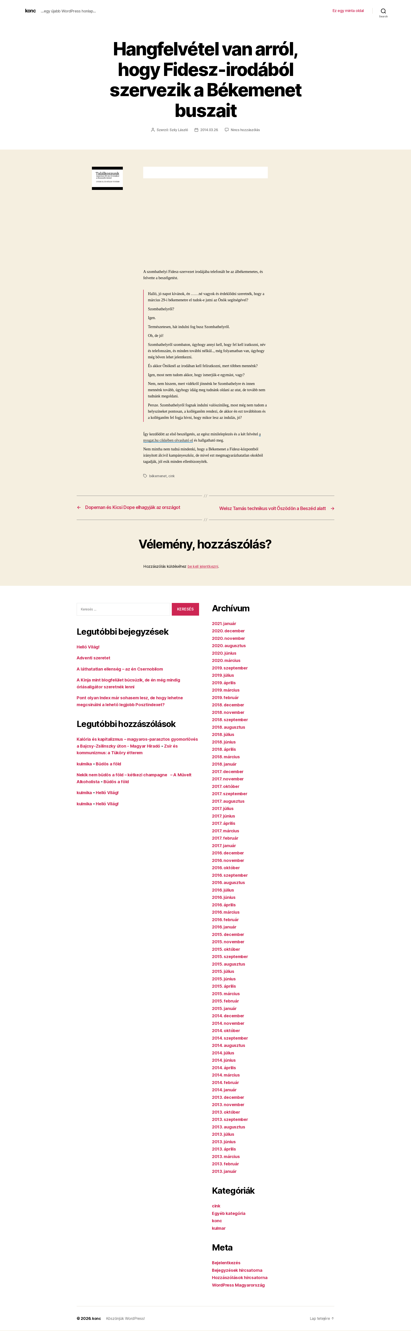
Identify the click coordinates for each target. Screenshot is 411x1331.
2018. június (225, 747)
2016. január (225, 932)
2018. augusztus (230, 733)
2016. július (224, 895)
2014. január (225, 1095)
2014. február (226, 1088)
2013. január (225, 1177)
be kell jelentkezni (202, 572)
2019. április (225, 688)
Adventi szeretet (95, 663)
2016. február (226, 925)
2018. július (224, 740)
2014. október (227, 1036)
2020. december (229, 636)
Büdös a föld (110, 769)
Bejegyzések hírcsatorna (239, 1276)
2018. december (229, 710)
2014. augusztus (230, 1051)
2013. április (225, 1154)
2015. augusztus (229, 969)
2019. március (227, 695)
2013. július (224, 1140)
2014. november (229, 1029)
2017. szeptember (231, 799)
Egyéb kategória (229, 1219)
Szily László (178, 130)
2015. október (227, 955)
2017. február (226, 843)
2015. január (225, 1014)
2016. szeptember (231, 881)
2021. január (225, 629)
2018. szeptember (231, 725)
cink (172, 476)
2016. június (225, 903)
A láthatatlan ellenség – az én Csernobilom (122, 674)
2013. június (225, 1147)
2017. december (229, 777)
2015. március (227, 999)
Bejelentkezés (227, 1268)
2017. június (224, 821)
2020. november (229, 644)
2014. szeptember (231, 1043)
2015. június (225, 984)
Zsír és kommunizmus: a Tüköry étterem (120, 758)
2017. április (224, 829)
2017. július (224, 814)
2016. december (229, 858)
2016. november (229, 866)
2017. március (226, 836)
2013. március (227, 1162)
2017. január (225, 851)
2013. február (226, 1169)
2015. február (226, 1006)
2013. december (229, 1103)
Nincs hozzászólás (245, 130)
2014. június (225, 1066)
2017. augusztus (229, 807)
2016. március (227, 918)
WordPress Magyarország (240, 1290)
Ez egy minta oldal (348, 10)
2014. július (224, 1058)
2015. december (229, 940)
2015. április (225, 992)
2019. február (226, 703)
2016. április (225, 910)
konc (30, 10)
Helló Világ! (89, 652)
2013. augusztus (229, 1132)
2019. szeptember (231, 673)
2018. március (227, 762)
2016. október (227, 873)
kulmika (85, 769)
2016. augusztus (229, 888)
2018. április (225, 755)
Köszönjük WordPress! (125, 1324)
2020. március (227, 666)
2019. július (224, 681)
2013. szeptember (231, 1125)
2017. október (226, 792)
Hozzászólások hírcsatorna (240, 1283)
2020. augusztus (230, 651)
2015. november (229, 947)
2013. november (229, 1110)
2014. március (227, 1080)
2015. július (224, 977)
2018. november (229, 718)
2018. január (225, 769)
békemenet (158, 476)
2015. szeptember (231, 962)
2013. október (227, 1118)
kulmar (219, 1234)
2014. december (229, 1021)
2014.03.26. (209, 130)
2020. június (225, 659)
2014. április (225, 1073)
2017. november (229, 784)
